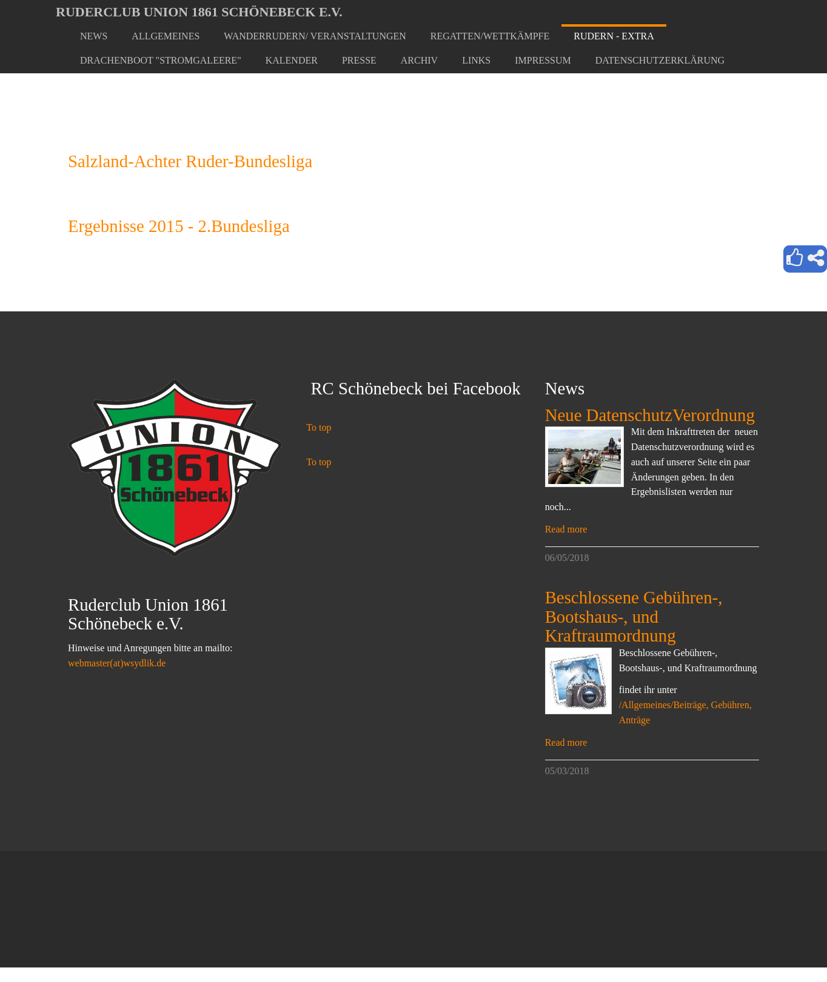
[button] (165, 36)
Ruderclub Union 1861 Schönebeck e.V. (199, 11)
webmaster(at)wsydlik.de (117, 663)
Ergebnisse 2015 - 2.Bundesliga (179, 226)
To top (318, 427)
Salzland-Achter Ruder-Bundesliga (190, 161)
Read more (566, 529)
